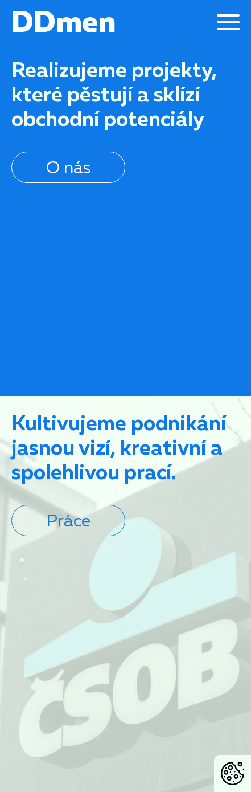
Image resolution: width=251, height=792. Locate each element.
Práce (68, 520)
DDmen (63, 21)
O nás (68, 167)
